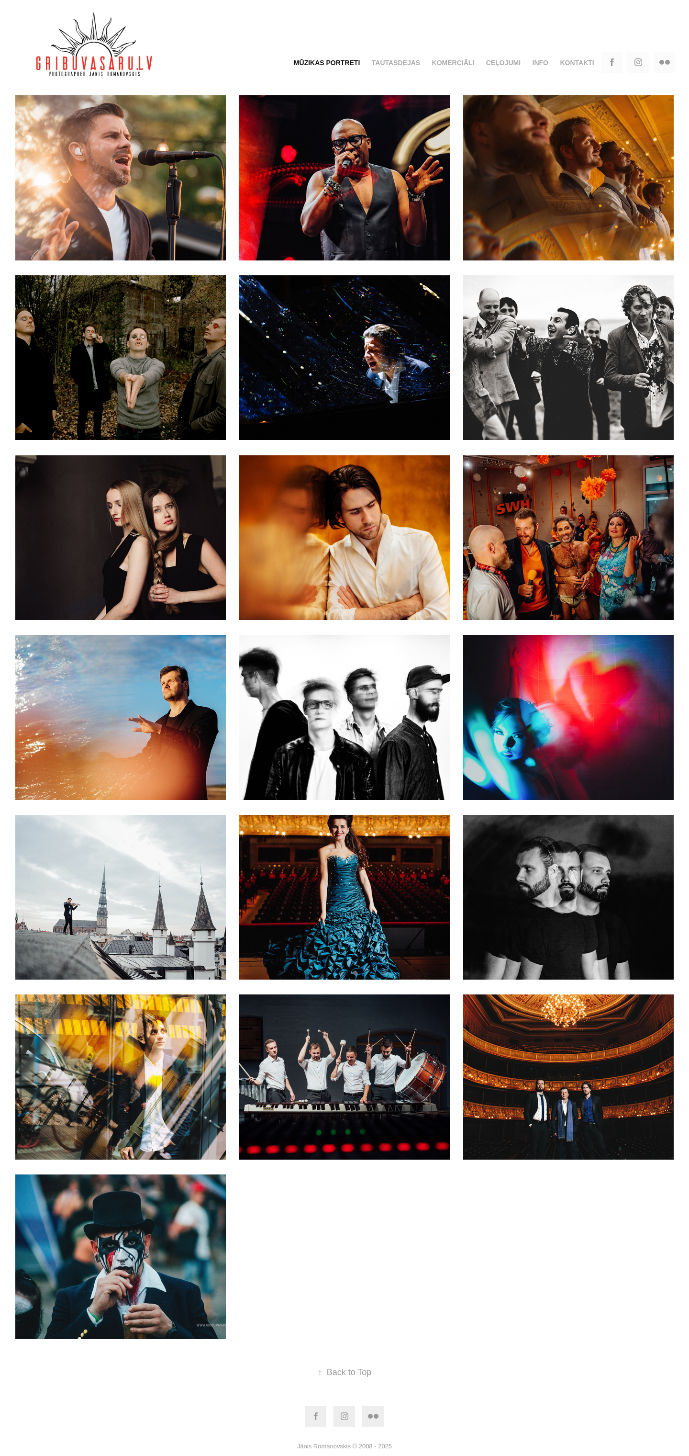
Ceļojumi (503, 63)
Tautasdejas (396, 63)
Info (540, 63)
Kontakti (577, 63)
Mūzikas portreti (327, 63)
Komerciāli (453, 63)
